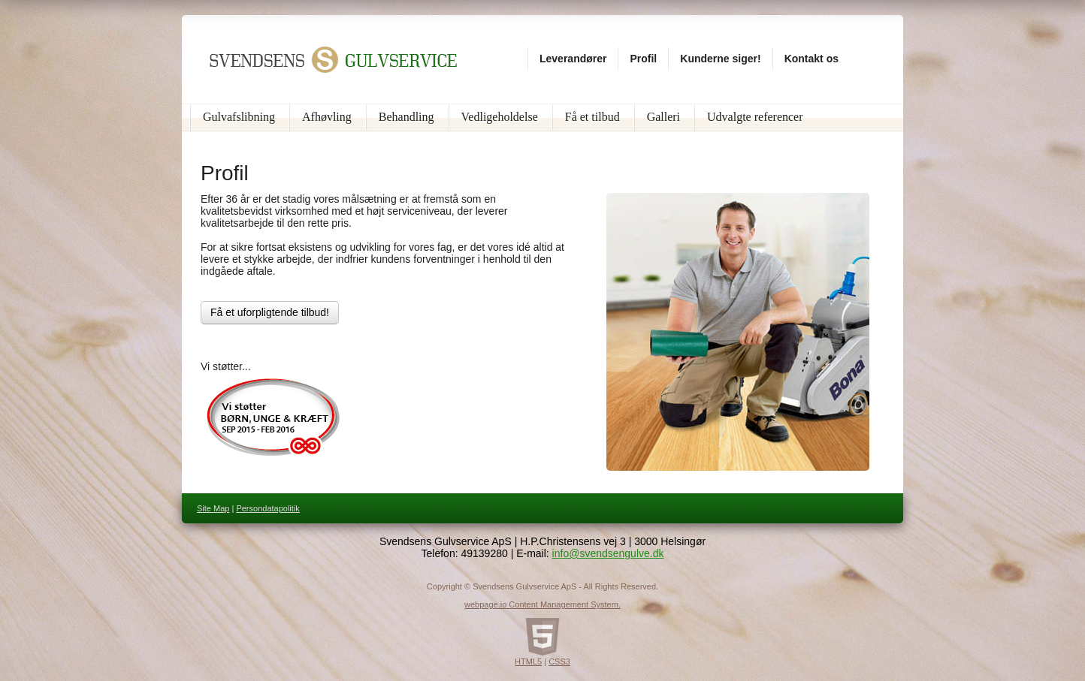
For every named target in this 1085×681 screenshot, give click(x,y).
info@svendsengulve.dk (608, 553)
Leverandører (572, 59)
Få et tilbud (592, 116)
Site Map (213, 508)
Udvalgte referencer (754, 116)
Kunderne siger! (720, 59)
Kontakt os (811, 59)
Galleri (663, 116)
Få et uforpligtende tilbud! (269, 312)
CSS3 (559, 661)
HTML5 (528, 661)
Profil (643, 59)
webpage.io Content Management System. (542, 604)
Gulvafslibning (239, 116)
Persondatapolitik (267, 508)
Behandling (406, 116)
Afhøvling (327, 116)
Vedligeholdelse (499, 116)
